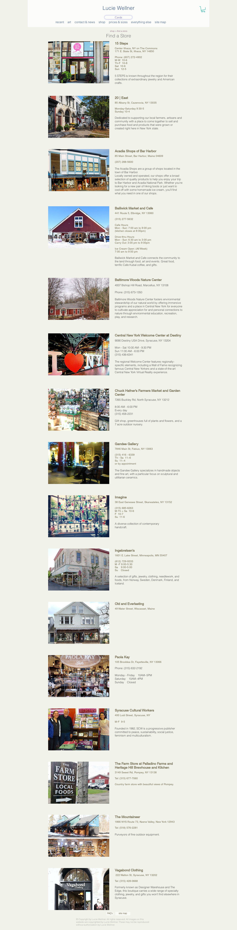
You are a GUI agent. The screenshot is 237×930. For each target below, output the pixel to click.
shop (112, 31)
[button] (203, 9)
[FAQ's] (109, 913)
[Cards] (118, 17)
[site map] (122, 913)
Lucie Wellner (118, 8)
